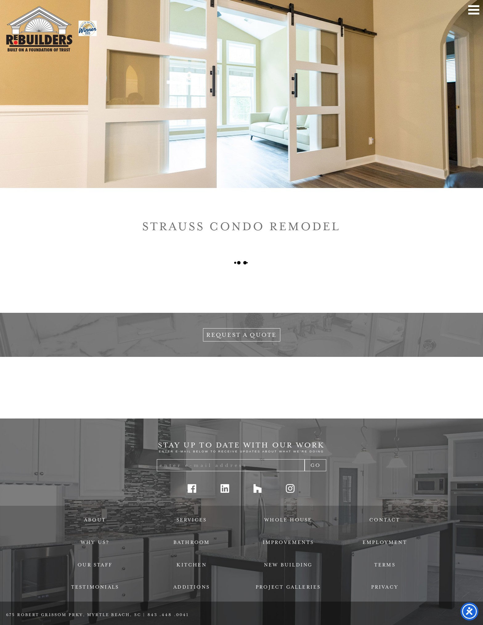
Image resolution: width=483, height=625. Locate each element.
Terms (385, 565)
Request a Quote (241, 335)
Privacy (385, 587)
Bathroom (191, 542)
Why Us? (95, 542)
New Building (288, 565)
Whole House (288, 520)
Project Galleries (288, 587)
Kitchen (191, 565)
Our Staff (95, 565)
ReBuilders (39, 28)
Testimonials (95, 587)
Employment (385, 542)
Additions (191, 587)
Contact (384, 520)
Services (192, 520)
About (95, 520)
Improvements (288, 542)
